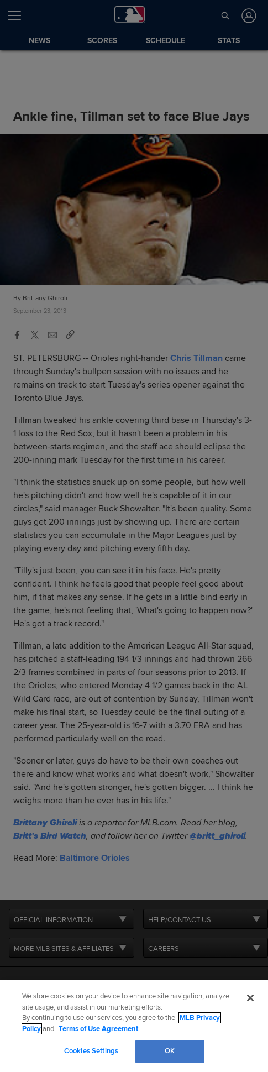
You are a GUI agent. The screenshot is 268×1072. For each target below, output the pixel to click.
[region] (134, 1026)
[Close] (250, 998)
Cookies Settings (91, 1051)
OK (170, 1051)
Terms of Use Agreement (98, 1028)
